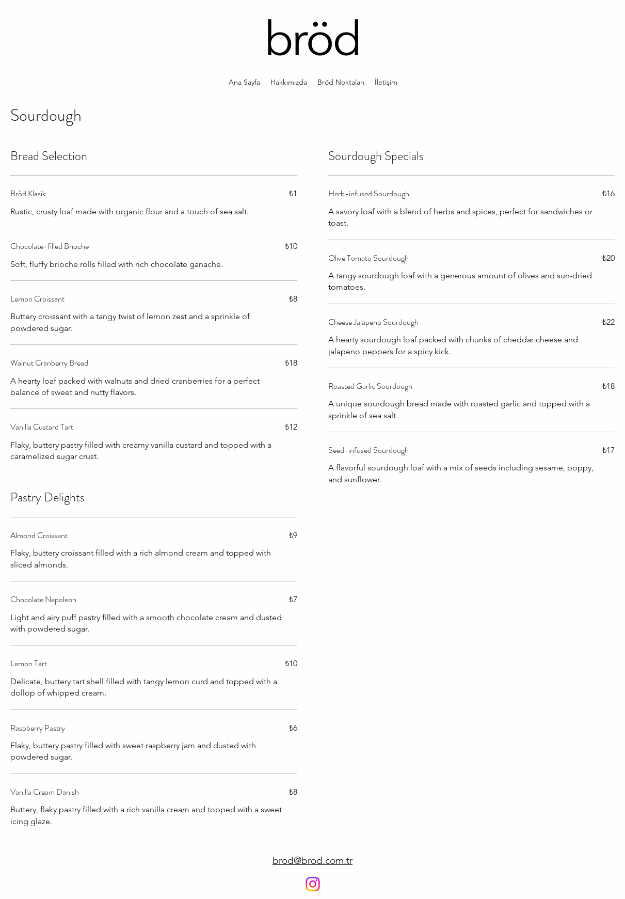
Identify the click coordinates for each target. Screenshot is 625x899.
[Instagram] (312, 884)
